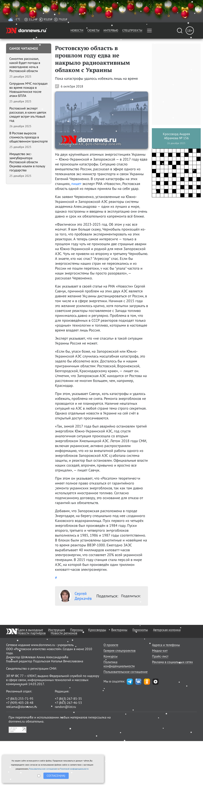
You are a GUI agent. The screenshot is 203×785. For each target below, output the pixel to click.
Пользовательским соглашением (43, 769)
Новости (77, 30)
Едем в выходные (30, 630)
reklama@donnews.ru (21, 707)
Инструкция (56, 630)
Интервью (111, 30)
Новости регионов (64, 633)
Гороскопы (140, 630)
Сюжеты (93, 30)
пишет (76, 183)
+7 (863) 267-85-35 (68, 698)
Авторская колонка (167, 630)
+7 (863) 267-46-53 (68, 703)
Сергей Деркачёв (75, 596)
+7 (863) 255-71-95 (19, 698)
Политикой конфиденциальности (74, 769)
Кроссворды (97, 630)
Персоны (76, 630)
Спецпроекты (132, 30)
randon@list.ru (65, 707)
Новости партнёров (32, 633)
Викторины (119, 630)
